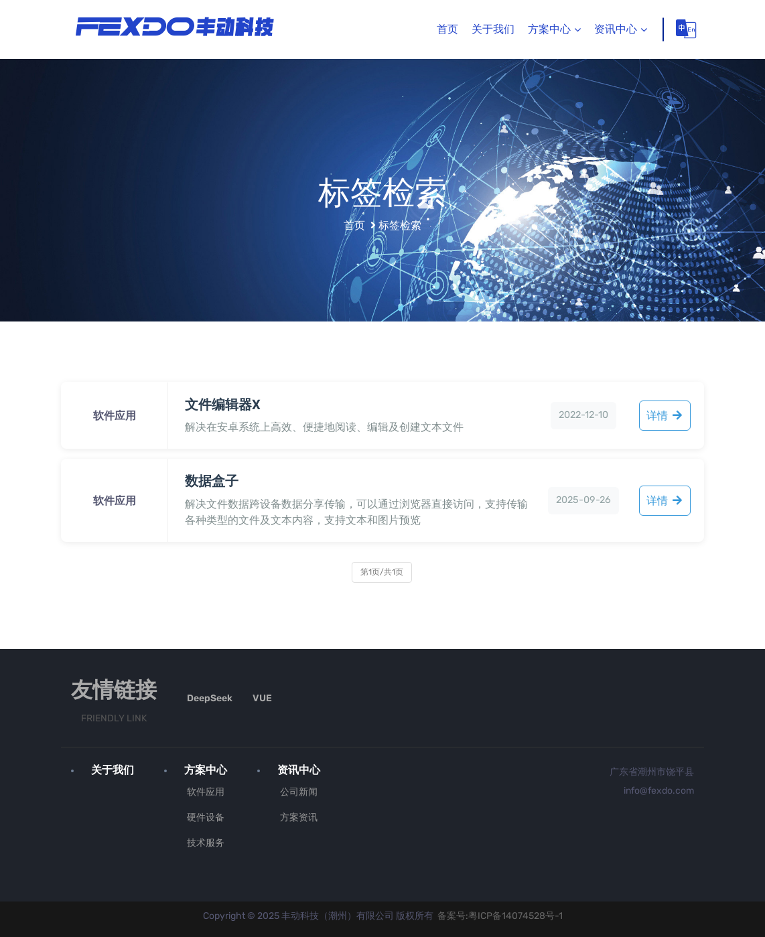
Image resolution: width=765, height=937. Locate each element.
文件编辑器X (223, 404)
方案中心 (549, 29)
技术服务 (205, 842)
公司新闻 (299, 791)
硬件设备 (205, 816)
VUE (262, 698)
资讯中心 (615, 29)
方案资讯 (299, 816)
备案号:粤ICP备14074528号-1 (500, 915)
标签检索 (399, 225)
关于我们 (493, 29)
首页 (447, 29)
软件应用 (205, 791)
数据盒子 (211, 481)
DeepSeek (209, 698)
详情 (664, 415)
